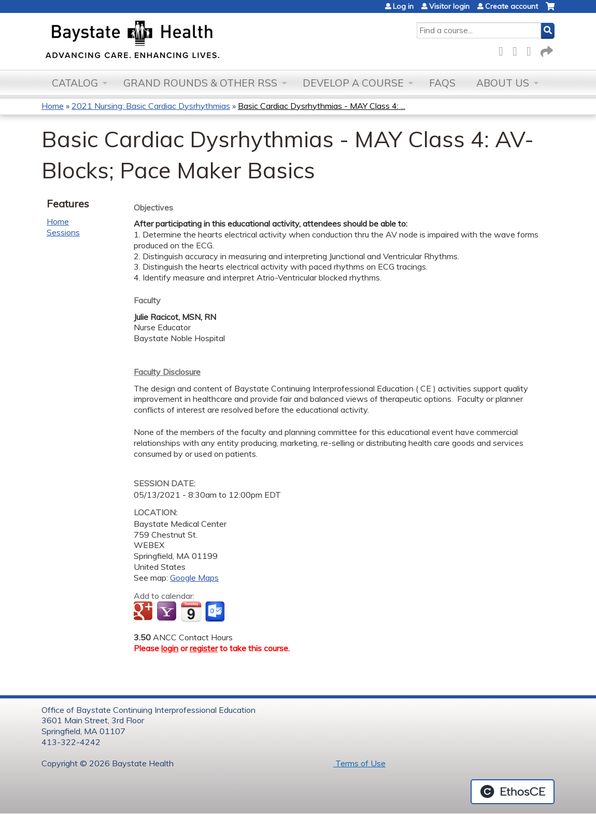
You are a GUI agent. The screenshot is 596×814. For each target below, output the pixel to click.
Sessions (63, 232)
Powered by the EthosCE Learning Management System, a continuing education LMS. (513, 791)
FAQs (442, 83)
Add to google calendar (144, 611)
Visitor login (449, 6)
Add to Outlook (215, 611)
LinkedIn (532, 49)
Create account (511, 6)
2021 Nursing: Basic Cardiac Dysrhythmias (151, 106)
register (204, 648)
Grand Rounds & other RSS (200, 83)
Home (52, 106)
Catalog (75, 83)
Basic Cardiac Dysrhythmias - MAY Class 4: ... (321, 106)
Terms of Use (359, 763)
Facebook (504, 49)
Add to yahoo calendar (167, 611)
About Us (502, 83)
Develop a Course (353, 83)
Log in (403, 6)
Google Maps (194, 577)
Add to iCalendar (191, 611)
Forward (546, 49)
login (169, 648)
